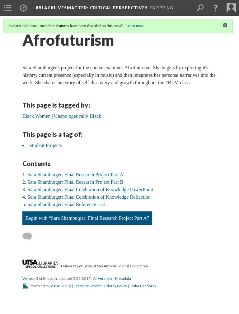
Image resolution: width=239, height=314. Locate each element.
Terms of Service (88, 286)
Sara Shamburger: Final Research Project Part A (75, 174)
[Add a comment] (30, 237)
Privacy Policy (115, 286)
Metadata (123, 278)
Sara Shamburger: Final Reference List (66, 204)
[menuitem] (8, 8)
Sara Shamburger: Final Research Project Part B (75, 182)
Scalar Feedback (142, 286)
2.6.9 (66, 286)
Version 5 (30, 278)
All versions (103, 278)
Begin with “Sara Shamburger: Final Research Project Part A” (87, 218)
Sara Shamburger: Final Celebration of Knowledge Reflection (89, 197)
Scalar (55, 286)
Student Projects (45, 145)
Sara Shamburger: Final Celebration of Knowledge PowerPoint (90, 189)
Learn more (134, 25)
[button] (215, 8)
